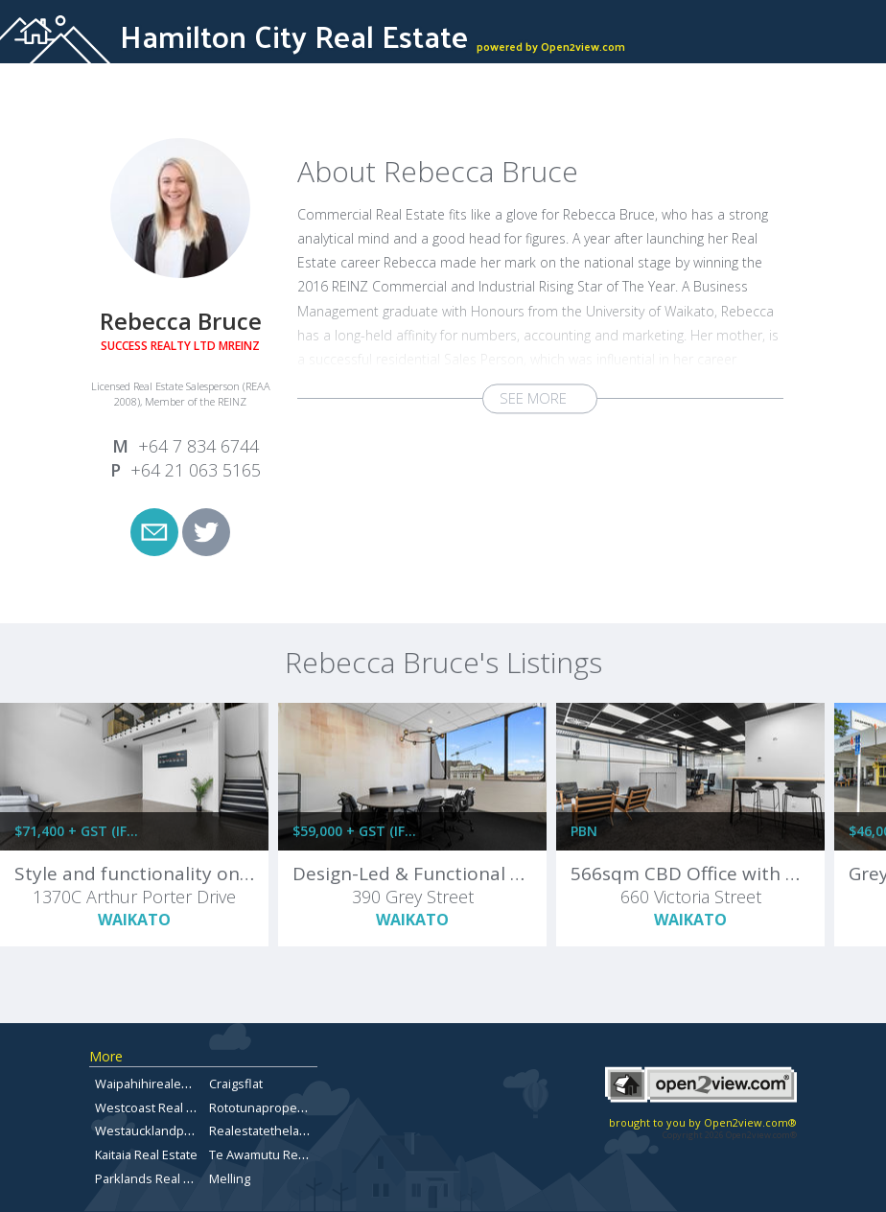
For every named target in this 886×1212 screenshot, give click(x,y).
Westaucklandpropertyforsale (181, 1130)
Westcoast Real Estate (158, 1107)
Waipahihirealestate (152, 1083)
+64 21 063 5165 (195, 469)
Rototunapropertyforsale (281, 1107)
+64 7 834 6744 (198, 445)
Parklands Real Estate (157, 1178)
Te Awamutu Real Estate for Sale (301, 1154)
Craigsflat (236, 1083)
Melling (229, 1178)
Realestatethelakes (264, 1130)
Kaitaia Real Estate (146, 1154)
